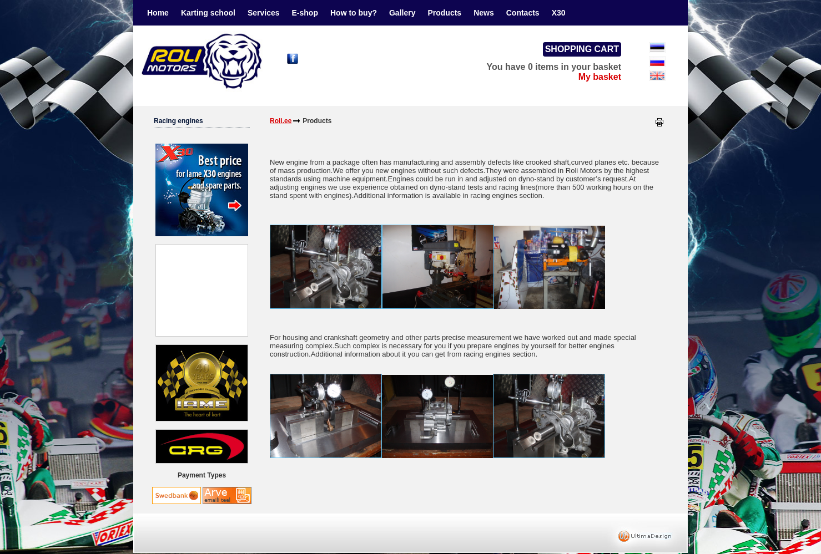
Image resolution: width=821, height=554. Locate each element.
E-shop (305, 12)
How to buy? (353, 12)
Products (444, 12)
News (484, 12)
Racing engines (178, 121)
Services (264, 12)
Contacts (523, 12)
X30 (559, 12)
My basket (599, 77)
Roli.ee (280, 121)
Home (158, 12)
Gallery (402, 12)
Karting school (208, 12)
